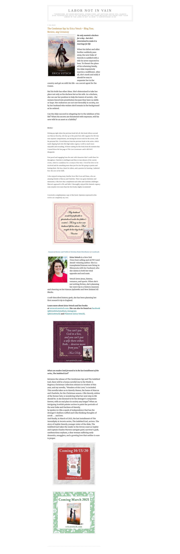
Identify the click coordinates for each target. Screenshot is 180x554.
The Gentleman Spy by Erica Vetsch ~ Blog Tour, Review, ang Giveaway (70, 30)
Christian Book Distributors (80, 252)
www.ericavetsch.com (59, 308)
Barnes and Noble (61, 252)
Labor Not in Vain (90, 10)
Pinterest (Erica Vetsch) (75, 314)
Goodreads (96, 252)
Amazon (51, 252)
